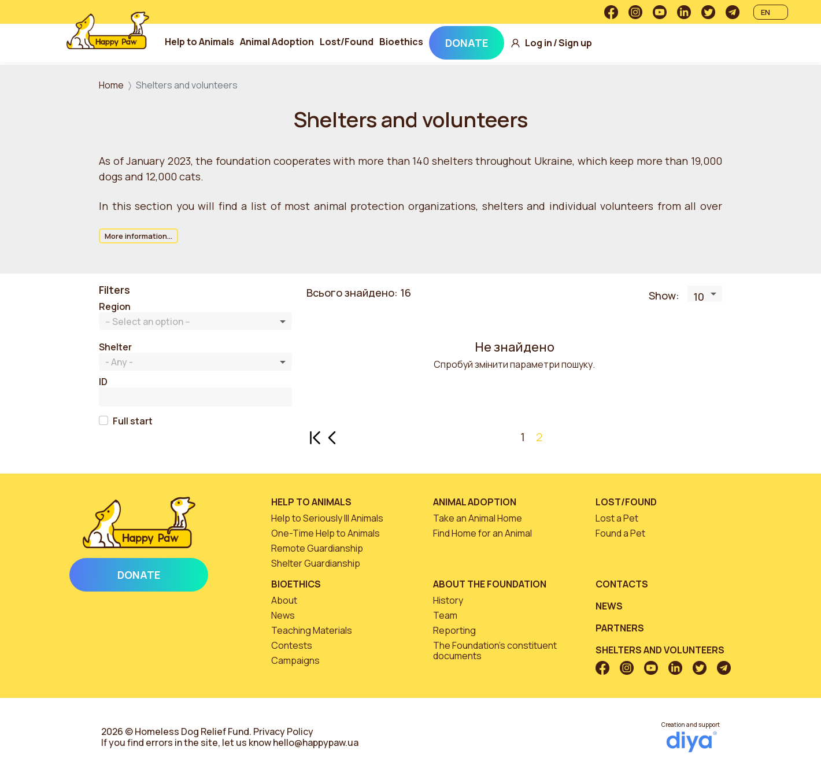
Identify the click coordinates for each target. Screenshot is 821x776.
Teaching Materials (311, 630)
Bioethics (402, 41)
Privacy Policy (283, 731)
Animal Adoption (278, 41)
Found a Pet (620, 533)
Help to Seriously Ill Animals (327, 518)
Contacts (622, 584)
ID (103, 381)
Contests (291, 645)
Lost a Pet (617, 518)
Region (115, 306)
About (284, 600)
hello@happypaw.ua (315, 742)
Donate (467, 43)
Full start (133, 421)
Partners (620, 628)
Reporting (454, 630)
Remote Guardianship (317, 548)
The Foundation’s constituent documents (495, 650)
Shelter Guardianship (315, 563)
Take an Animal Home (477, 518)
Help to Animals (200, 41)
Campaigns (295, 660)
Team (445, 615)
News (283, 615)
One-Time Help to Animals (325, 533)
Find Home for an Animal (482, 533)
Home (111, 85)
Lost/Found (347, 41)
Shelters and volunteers (660, 650)
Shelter (115, 347)
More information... (138, 236)
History (448, 600)
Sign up (576, 43)
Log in (539, 43)
